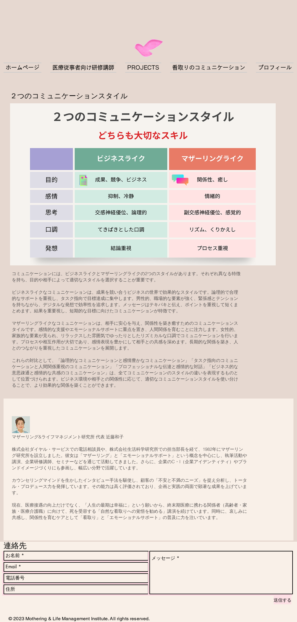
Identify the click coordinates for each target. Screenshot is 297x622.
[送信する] (282, 600)
